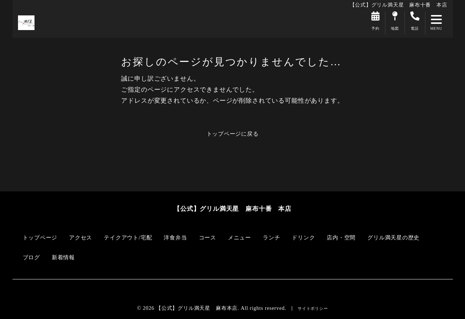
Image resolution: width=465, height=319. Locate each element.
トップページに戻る (232, 133)
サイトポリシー (313, 308)
